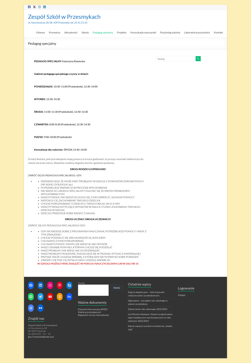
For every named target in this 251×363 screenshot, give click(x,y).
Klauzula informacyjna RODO (93, 309)
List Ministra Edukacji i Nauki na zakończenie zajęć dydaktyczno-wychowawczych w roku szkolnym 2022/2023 (150, 317)
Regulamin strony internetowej (93, 315)
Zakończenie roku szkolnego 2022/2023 (147, 309)
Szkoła (85, 32)
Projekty (121, 32)
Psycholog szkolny (170, 32)
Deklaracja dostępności (89, 312)
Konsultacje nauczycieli (143, 32)
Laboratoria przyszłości (197, 32)
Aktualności (70, 32)
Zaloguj (181, 295)
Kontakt (218, 32)
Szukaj (81, 283)
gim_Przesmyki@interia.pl (41, 336)
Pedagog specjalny (103, 32)
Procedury (54, 32)
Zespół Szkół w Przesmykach (64, 16)
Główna (40, 32)
